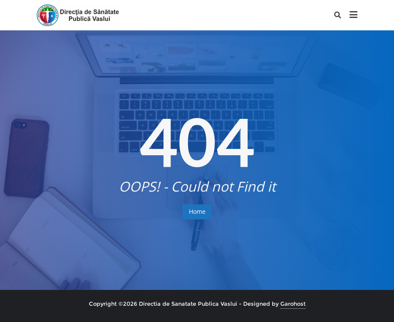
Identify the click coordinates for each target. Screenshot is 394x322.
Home (197, 211)
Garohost (293, 303)
